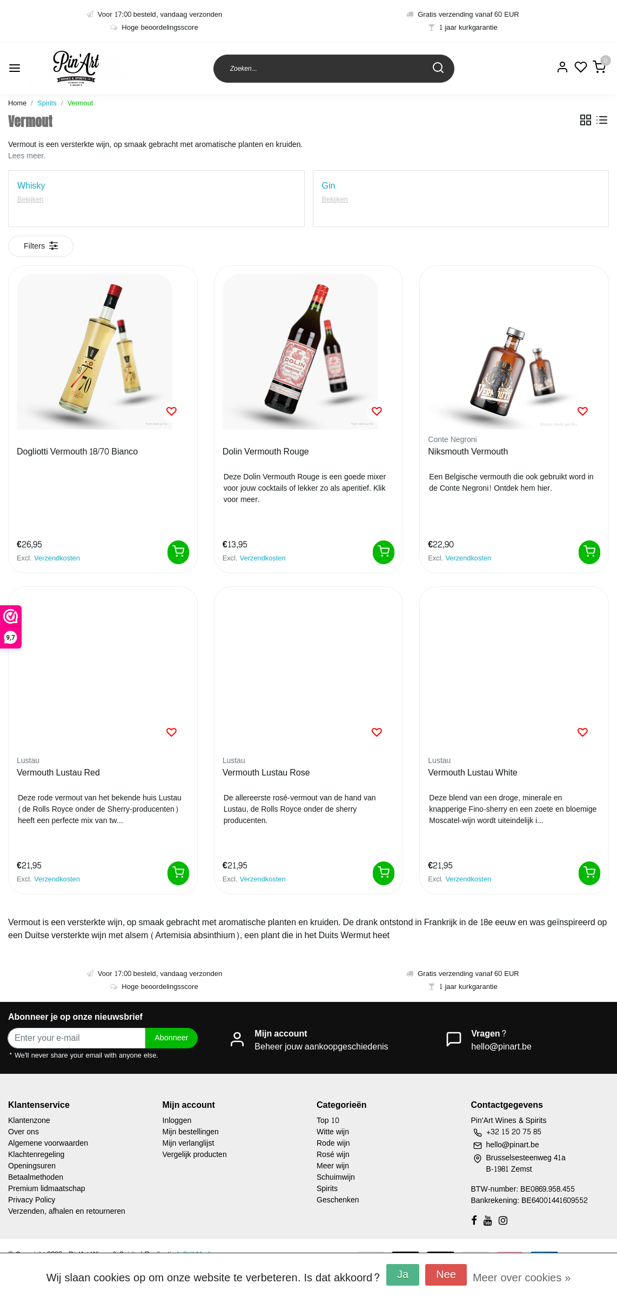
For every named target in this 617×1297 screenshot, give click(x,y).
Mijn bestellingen (191, 1132)
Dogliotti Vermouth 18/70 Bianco (77, 452)
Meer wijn (333, 1166)
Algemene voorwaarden (48, 1143)
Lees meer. (27, 156)
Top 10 (328, 1120)
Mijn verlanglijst (188, 1143)
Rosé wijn (333, 1154)
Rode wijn (333, 1143)
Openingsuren (32, 1166)
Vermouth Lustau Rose (266, 773)
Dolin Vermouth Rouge (266, 452)
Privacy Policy (31, 1200)
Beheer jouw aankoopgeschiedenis (321, 1046)
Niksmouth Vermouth (468, 452)
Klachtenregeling (36, 1154)
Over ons (23, 1132)
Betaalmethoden (35, 1177)
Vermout (80, 103)
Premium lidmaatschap (46, 1188)
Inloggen (177, 1120)
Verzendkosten (57, 558)
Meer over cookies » (522, 1278)
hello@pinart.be (501, 1046)
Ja (402, 1275)
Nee (446, 1275)
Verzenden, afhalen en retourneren (66, 1211)
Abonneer (171, 1038)
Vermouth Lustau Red (58, 773)
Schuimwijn (336, 1177)
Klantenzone (29, 1120)
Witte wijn (333, 1132)
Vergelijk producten (195, 1154)
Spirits (47, 103)
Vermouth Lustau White (472, 773)
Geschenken (338, 1200)
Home (17, 103)
